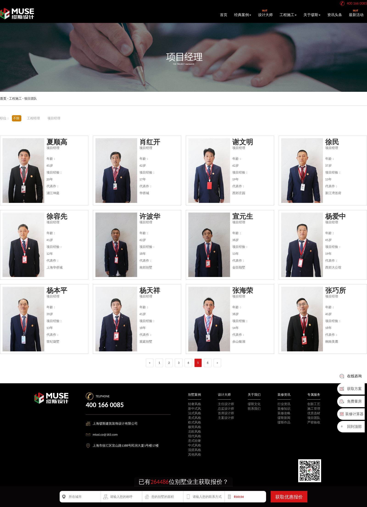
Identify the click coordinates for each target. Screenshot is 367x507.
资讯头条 (334, 15)
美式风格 (194, 418)
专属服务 (313, 395)
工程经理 (34, 118)
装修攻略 (284, 413)
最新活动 (356, 13)
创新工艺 (313, 404)
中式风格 (194, 445)
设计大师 (265, 13)
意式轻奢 (194, 441)
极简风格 (194, 427)
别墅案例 (194, 395)
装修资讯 (284, 395)
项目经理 (53, 118)
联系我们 (254, 409)
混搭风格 (194, 450)
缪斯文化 (254, 404)
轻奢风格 (194, 404)
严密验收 (313, 422)
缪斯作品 (284, 422)
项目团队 (313, 418)
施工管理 (313, 409)
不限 (16, 118)
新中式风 (194, 409)
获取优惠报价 (289, 497)
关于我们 (254, 395)
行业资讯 (284, 404)
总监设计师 (226, 409)
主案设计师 (226, 418)
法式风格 (194, 413)
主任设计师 (226, 404)
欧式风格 (194, 422)
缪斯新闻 (284, 418)
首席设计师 (226, 413)
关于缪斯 (311, 15)
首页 (223, 15)
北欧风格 (194, 432)
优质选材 (313, 413)
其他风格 (194, 455)
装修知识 (284, 409)
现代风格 (194, 436)
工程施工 (288, 15)
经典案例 (242, 15)
